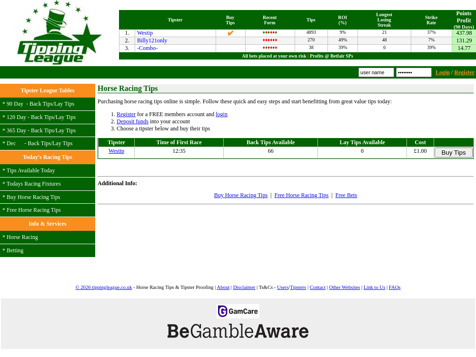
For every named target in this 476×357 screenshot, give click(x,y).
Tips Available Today (31, 170)
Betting (15, 250)
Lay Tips (64, 103)
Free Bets (346, 195)
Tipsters (298, 287)
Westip (145, 33)
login (222, 114)
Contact (318, 287)
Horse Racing (22, 237)
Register (464, 72)
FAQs (395, 287)
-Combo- (147, 48)
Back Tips (41, 103)
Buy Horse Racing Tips (33, 197)
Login (443, 72)
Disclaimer (244, 287)
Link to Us (375, 287)
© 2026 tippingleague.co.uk (103, 287)
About (223, 287)
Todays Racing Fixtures (34, 183)
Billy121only (152, 40)
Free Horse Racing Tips (34, 210)
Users (282, 287)
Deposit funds (133, 121)
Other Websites (344, 287)
